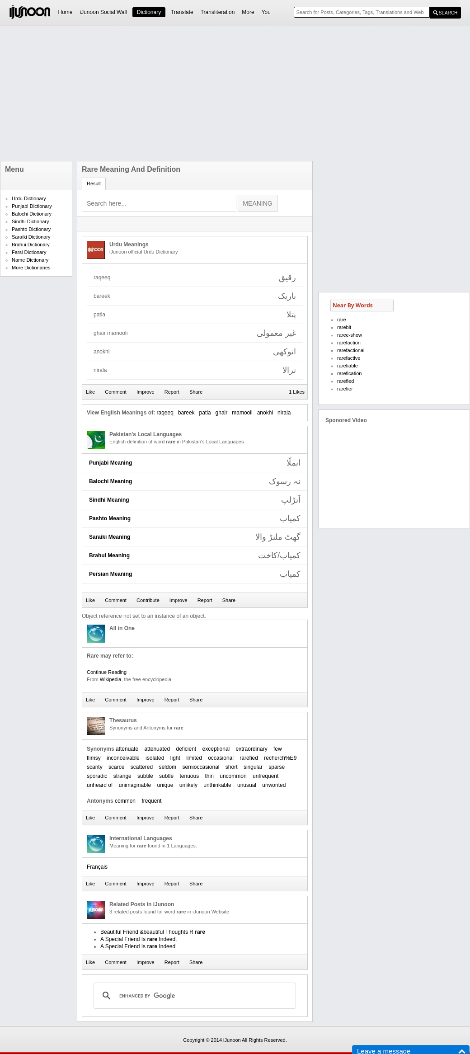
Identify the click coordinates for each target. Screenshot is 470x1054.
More (248, 12)
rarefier (345, 388)
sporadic (97, 776)
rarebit (344, 327)
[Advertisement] (132, 93)
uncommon (233, 776)
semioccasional (200, 767)
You (266, 12)
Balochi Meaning (110, 481)
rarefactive (348, 358)
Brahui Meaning (109, 555)
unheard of (100, 785)
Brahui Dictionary (31, 244)
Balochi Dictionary (32, 213)
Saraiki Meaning (109, 537)
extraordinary (252, 749)
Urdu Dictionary (29, 198)
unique (165, 785)
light (175, 758)
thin (209, 776)
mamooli (242, 412)
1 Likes (297, 392)
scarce (116, 767)
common (125, 801)
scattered (142, 767)
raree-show (349, 335)
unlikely (188, 785)
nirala (284, 412)
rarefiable (347, 365)
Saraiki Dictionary (31, 237)
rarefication (349, 373)
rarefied (249, 758)
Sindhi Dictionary (30, 221)
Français (97, 867)
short (232, 767)
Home (65, 12)
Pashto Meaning (110, 518)
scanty (95, 767)
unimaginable (135, 785)
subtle (166, 776)
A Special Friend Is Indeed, (138, 939)
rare (341, 319)
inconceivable (123, 758)
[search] (193, 995)
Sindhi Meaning (109, 500)
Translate (182, 12)
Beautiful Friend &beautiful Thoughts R (152, 932)
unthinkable (217, 785)
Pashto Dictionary (31, 229)
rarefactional (351, 350)
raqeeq (164, 412)
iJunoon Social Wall (103, 12)
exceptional (216, 749)
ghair (222, 412)
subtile (145, 776)
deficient (186, 749)
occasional (221, 758)
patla (205, 412)
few (277, 749)
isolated (155, 758)
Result (94, 183)
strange (122, 776)
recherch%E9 (280, 758)
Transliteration (218, 12)
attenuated (157, 749)
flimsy (94, 758)
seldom (167, 767)
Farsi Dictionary (29, 252)
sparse (276, 767)
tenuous (189, 776)
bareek (186, 412)
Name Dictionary (30, 260)
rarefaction (349, 342)
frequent (151, 801)
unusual (246, 785)
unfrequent (265, 776)
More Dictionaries (31, 267)
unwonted (274, 785)
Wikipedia (111, 679)
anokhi (265, 412)
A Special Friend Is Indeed (137, 946)
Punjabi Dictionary (32, 206)
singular (253, 767)
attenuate (127, 749)
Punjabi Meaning (110, 463)
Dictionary (149, 12)
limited (194, 758)
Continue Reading (107, 672)
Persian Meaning (110, 574)
